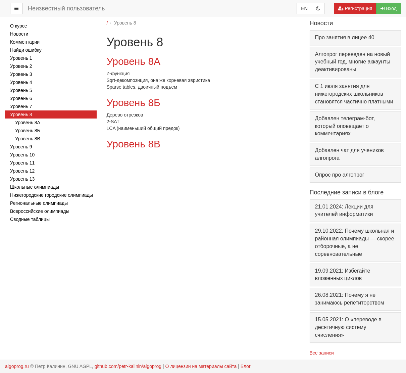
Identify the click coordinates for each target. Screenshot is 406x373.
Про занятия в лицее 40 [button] (344, 37)
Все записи (322, 353)
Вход (388, 8)
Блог (246, 366)
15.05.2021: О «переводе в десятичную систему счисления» (348, 327)
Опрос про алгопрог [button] (339, 175)
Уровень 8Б (133, 102)
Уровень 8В (134, 143)
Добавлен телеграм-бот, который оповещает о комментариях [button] (345, 126)
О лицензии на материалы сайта (201, 366)
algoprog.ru (17, 366)
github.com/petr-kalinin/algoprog (128, 366)
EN (304, 8)
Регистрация (355, 8)
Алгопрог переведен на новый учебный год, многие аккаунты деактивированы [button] (353, 62)
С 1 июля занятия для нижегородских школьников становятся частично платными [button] (354, 93)
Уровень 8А (134, 61)
